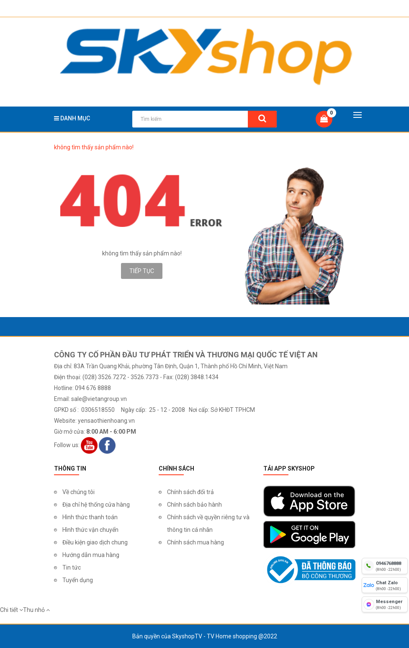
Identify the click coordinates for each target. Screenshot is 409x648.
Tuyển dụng (77, 580)
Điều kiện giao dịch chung (95, 542)
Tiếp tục (141, 271)
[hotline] (385, 566)
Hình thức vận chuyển (90, 529)
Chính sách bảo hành (194, 504)
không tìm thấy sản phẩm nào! (94, 147)
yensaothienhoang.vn (106, 420)
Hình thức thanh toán (90, 517)
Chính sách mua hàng (195, 542)
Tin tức (71, 567)
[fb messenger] (385, 604)
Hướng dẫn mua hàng (90, 555)
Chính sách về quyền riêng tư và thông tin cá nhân (208, 523)
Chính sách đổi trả (190, 492)
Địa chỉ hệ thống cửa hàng (96, 504)
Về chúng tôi (78, 492)
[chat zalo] (385, 585)
